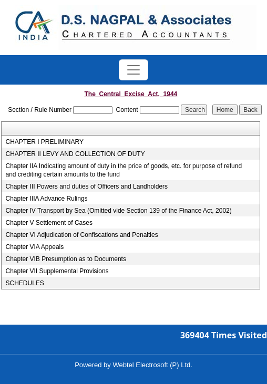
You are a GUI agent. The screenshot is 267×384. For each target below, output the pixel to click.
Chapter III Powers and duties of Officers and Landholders (86, 186)
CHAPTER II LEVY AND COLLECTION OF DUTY (75, 154)
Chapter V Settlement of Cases (48, 222)
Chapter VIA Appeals (34, 247)
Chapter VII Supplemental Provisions (56, 271)
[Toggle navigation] (133, 69)
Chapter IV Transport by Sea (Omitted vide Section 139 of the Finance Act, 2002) (118, 210)
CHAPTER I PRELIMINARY (44, 142)
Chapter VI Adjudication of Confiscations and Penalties (81, 234)
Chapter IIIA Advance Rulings (46, 198)
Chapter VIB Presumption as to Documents (65, 259)
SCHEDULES (24, 283)
